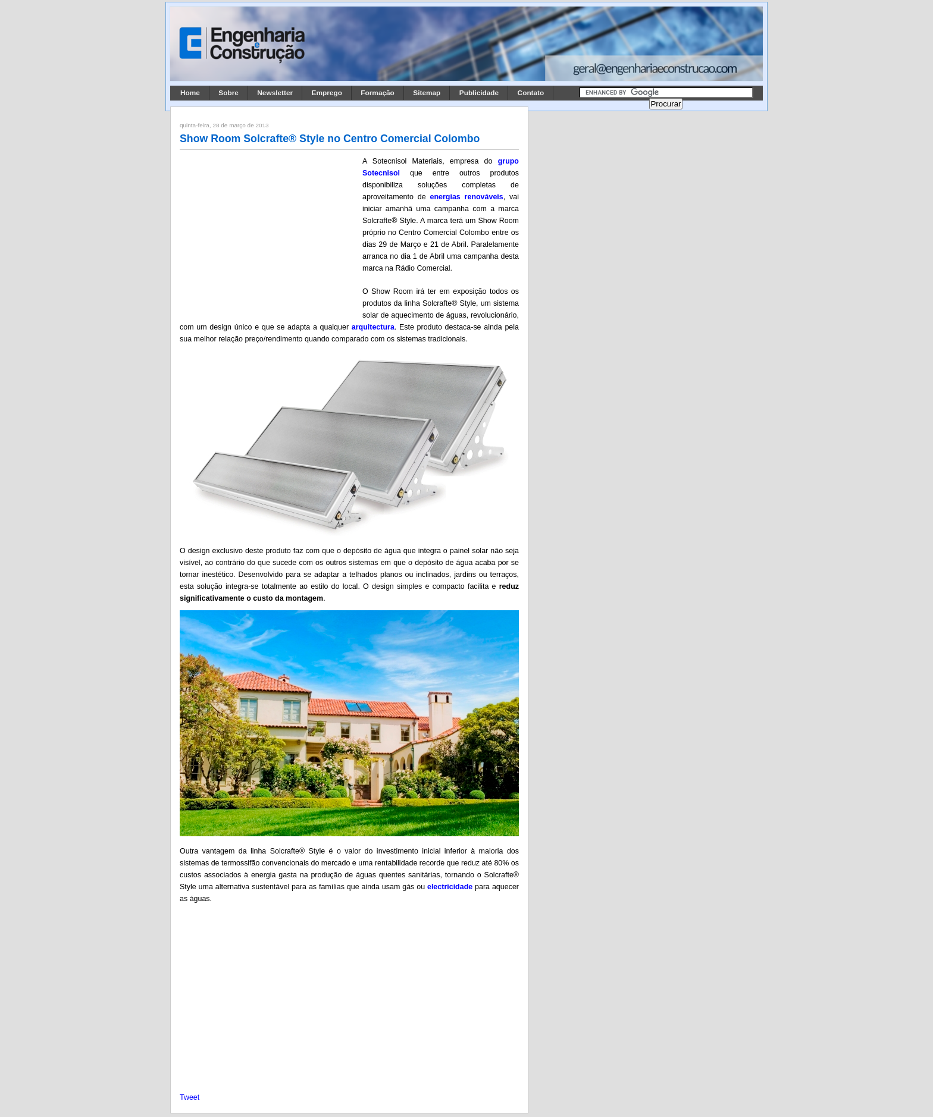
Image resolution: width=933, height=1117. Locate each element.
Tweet (189, 1097)
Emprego (327, 93)
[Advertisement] (269, 233)
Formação (378, 93)
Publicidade (479, 93)
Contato (531, 93)
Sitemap (426, 93)
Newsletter (275, 93)
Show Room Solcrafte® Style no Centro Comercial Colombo (330, 139)
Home (190, 93)
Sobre (228, 93)
